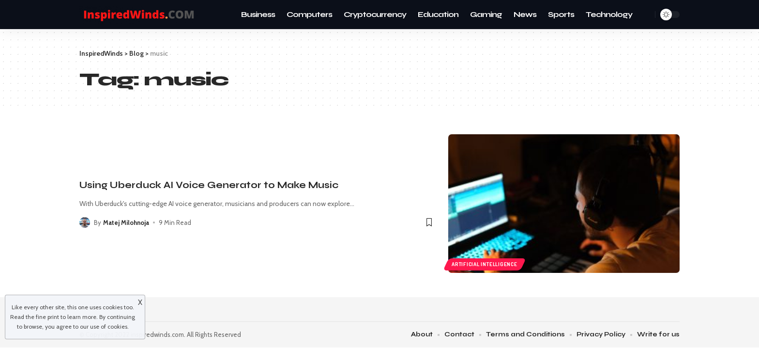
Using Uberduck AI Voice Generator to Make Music (208, 184)
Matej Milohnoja (126, 222)
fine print (47, 316)
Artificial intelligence (484, 264)
